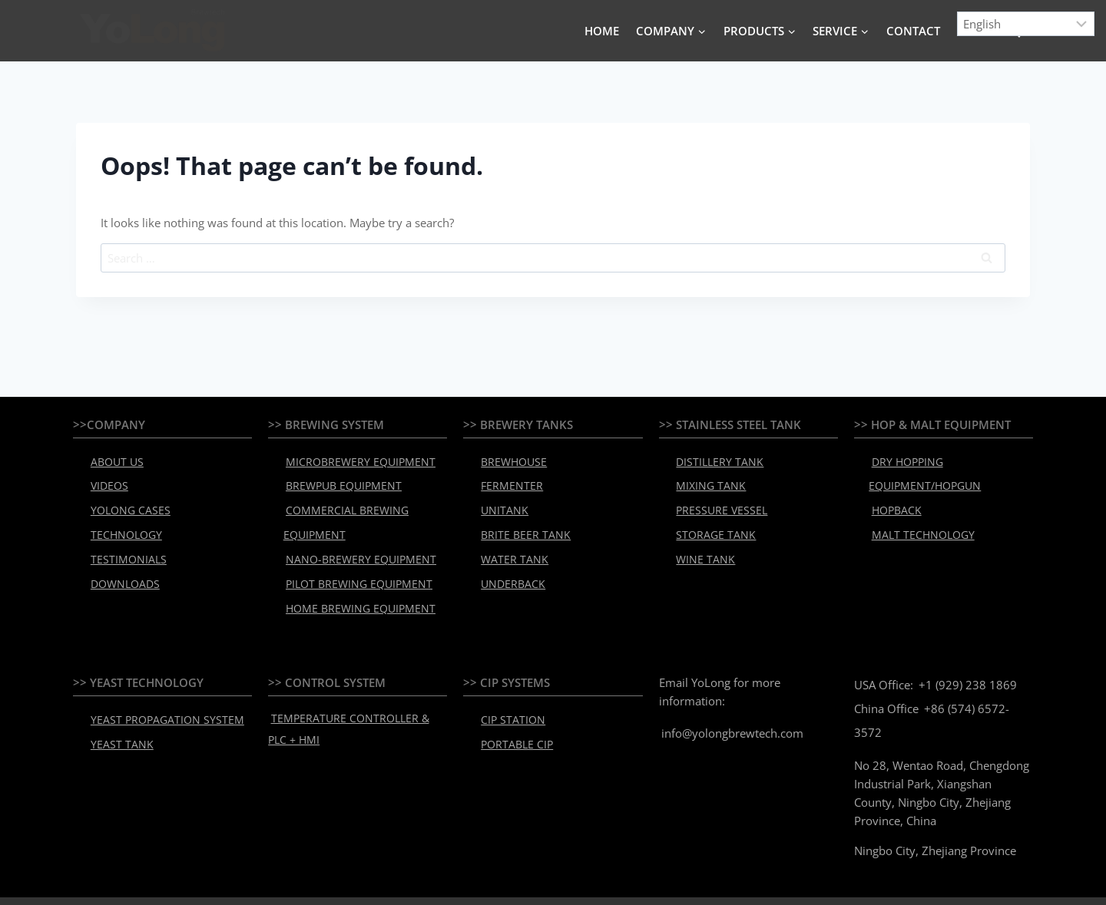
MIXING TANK (705, 480)
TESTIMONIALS (122, 540)
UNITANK (500, 500)
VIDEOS (105, 480)
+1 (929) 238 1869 (965, 651)
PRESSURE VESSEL (715, 500)
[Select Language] (1026, 24)
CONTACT (913, 30)
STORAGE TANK (709, 520)
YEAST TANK (116, 706)
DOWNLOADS (119, 559)
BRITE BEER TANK (518, 520)
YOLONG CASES (124, 500)
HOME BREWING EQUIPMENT (351, 579)
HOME (601, 30)
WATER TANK (508, 540)
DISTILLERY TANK (713, 460)
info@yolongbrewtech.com (730, 699)
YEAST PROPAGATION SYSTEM (157, 686)
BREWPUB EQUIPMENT (336, 480)
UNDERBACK (507, 559)
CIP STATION (507, 686)
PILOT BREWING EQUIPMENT (350, 559)
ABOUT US (111, 460)
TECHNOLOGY (121, 520)
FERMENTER (506, 480)
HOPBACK (892, 500)
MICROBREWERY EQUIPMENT (351, 460)
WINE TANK (700, 540)
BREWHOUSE (508, 460)
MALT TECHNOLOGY (915, 520)
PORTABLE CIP (511, 706)
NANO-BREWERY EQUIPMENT (351, 540)
